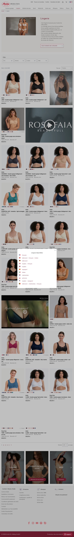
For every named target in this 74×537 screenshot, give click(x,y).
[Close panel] (55, 250)
